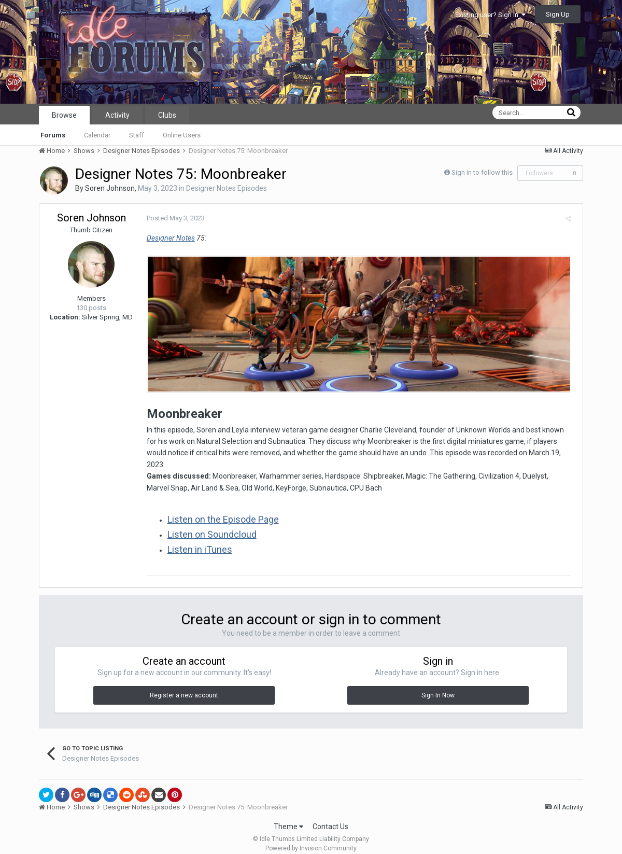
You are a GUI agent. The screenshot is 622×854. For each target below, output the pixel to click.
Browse (64, 115)
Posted (172, 218)
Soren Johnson (110, 188)
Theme (288, 817)
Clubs (167, 115)
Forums (52, 135)
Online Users (182, 135)
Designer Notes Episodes (226, 188)
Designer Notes (167, 238)
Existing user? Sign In (490, 15)
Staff (136, 135)
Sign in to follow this (482, 172)
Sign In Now (438, 686)
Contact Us (330, 817)
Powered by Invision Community (311, 839)
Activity (117, 115)
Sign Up (558, 14)
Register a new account (184, 686)
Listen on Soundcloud (208, 525)
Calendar (97, 135)
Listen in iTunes (196, 540)
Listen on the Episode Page (219, 510)
